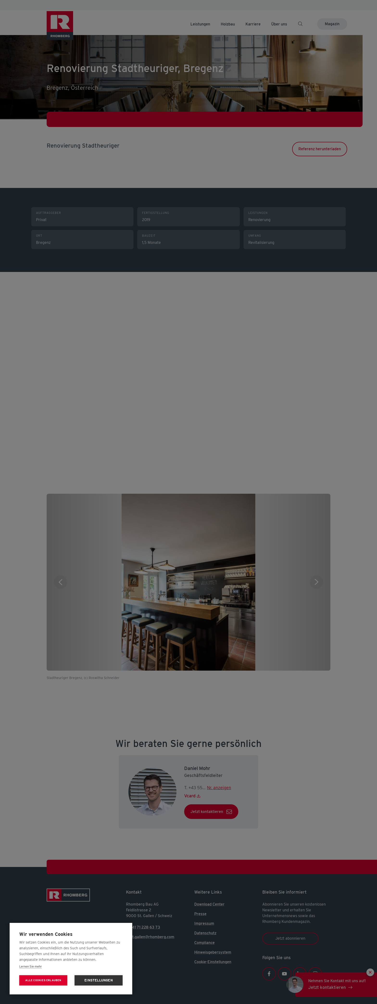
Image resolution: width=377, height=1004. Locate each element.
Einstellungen (98, 980)
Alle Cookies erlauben (43, 980)
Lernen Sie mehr (30, 966)
